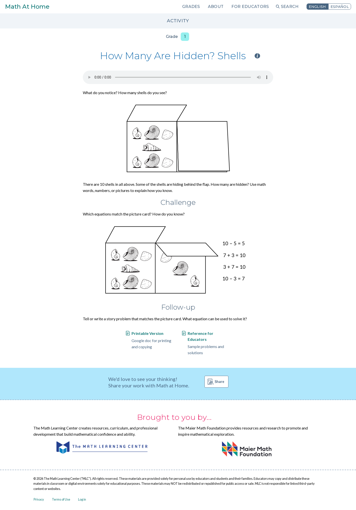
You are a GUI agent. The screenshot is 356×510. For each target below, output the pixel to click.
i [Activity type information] (257, 55)
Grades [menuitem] (191, 6)
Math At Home (27, 6)
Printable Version (147, 333)
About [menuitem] (216, 6)
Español (340, 6)
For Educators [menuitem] (250, 6)
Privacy (39, 499)
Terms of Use (61, 499)
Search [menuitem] (290, 6)
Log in (82, 499)
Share (219, 381)
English (317, 6)
